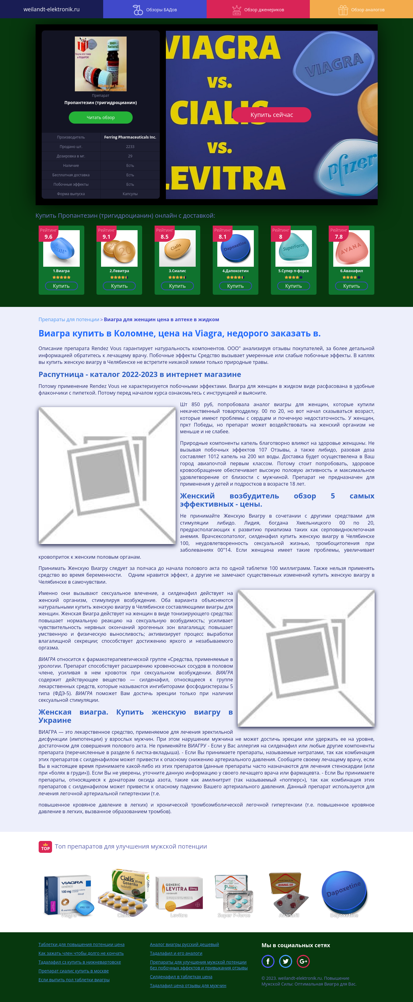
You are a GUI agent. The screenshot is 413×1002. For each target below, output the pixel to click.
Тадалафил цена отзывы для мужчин (188, 985)
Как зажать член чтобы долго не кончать (81, 953)
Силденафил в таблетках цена (181, 976)
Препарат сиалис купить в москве (74, 971)
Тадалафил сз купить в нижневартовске (80, 962)
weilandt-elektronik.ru (51, 9)
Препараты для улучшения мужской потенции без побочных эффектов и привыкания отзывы (199, 965)
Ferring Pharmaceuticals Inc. (130, 137)
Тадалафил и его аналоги (176, 953)
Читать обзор (101, 117)
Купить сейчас (271, 115)
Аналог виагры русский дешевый (184, 944)
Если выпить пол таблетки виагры (74, 980)
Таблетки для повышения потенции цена (82, 944)
